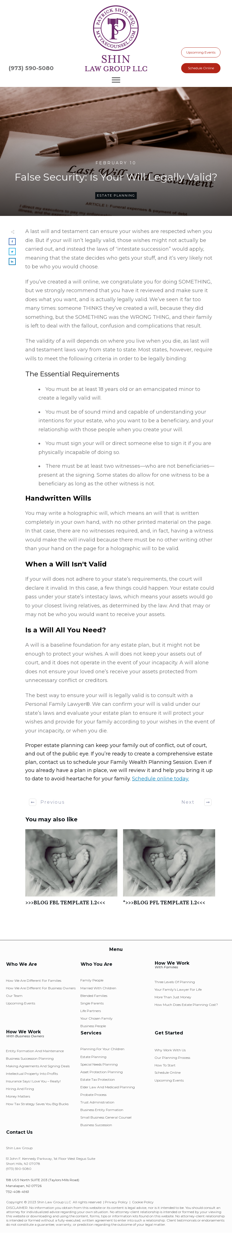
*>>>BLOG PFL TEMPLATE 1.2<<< (169, 870)
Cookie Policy (143, 1202)
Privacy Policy (116, 1202)
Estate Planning (116, 195)
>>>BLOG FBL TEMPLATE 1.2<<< (71, 870)
